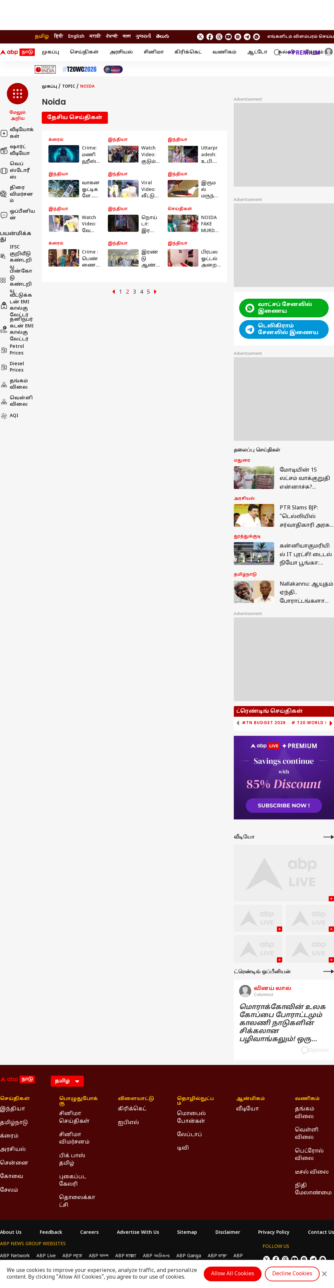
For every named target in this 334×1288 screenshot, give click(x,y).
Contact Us (321, 1232)
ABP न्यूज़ (72, 1256)
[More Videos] (328, 836)
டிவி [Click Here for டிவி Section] (183, 1148)
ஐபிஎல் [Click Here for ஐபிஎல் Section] (128, 1122)
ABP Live (46, 1256)
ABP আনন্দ (99, 1256)
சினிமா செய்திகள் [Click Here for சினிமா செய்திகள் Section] (74, 1117)
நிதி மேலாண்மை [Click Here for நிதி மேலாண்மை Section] (313, 1189)
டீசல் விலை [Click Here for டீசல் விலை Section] (312, 1172)
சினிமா (154, 52)
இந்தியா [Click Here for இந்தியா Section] (12, 1109)
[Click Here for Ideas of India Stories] (45, 69)
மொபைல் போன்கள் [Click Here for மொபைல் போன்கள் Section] (191, 1117)
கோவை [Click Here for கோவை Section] (11, 1176)
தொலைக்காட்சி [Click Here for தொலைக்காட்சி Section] (77, 1201)
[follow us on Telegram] (247, 37)
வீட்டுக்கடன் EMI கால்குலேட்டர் (16, 305)
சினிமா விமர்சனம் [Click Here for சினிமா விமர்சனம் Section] (74, 1138)
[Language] (67, 1081)
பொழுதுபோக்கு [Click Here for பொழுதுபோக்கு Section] (78, 1101)
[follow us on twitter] (200, 37)
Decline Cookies (292, 1274)
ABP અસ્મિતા (156, 1256)
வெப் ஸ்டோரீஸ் (15, 170)
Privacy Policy (274, 1232)
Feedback (51, 1232)
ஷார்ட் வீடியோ (15, 150)
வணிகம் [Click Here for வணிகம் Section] (307, 1099)
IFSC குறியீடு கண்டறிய (16, 257)
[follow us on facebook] (210, 37)
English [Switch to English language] (76, 36)
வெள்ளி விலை (16, 401)
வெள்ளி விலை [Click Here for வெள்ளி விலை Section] (307, 1134)
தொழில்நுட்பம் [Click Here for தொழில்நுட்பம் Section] (195, 1101)
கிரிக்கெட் (188, 52)
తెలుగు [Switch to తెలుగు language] (162, 36)
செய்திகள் (84, 52)
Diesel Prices (12, 367)
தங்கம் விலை (14, 384)
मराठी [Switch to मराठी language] (95, 36)
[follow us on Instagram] (238, 37)
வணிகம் (224, 52)
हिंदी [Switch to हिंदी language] (58, 36)
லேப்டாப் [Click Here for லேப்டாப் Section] (189, 1134)
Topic (68, 86)
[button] (17, 102)
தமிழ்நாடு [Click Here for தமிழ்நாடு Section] (14, 1122)
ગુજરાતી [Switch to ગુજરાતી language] (143, 36)
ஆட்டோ (257, 52)
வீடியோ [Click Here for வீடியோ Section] (247, 1109)
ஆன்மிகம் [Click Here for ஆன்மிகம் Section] (250, 1099)
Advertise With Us (138, 1232)
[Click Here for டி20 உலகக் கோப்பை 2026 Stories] (79, 69)
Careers (89, 1232)
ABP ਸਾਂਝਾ (217, 1256)
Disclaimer (227, 1232)
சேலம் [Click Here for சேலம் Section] (9, 1190)
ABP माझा (125, 1256)
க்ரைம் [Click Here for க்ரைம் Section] (9, 1136)
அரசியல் (121, 52)
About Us (10, 1232)
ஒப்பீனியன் (17, 215)
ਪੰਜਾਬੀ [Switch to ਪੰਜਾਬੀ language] (112, 36)
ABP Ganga (188, 1256)
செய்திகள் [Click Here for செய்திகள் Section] (15, 1099)
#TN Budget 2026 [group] (264, 722)
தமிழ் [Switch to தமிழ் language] (42, 36)
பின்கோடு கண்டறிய (16, 281)
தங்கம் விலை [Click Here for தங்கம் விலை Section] (304, 1113)
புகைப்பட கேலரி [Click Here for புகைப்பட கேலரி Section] (72, 1181)
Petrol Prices (12, 350)
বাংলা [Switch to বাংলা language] (127, 36)
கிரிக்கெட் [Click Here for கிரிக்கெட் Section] (132, 1109)
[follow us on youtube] (228, 37)
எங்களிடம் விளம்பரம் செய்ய (300, 36)
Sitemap (187, 1232)
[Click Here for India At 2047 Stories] (113, 69)
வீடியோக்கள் (17, 133)
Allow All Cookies (232, 1274)
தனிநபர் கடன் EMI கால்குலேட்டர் (17, 329)
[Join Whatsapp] (257, 37)
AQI (9, 416)
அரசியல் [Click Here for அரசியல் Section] (13, 1149)
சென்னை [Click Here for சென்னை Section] (14, 1163)
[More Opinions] (328, 971)
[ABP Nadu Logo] (17, 52)
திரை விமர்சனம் (16, 194)
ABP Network (15, 1256)
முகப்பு (50, 52)
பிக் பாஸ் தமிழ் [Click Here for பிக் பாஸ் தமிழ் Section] (72, 1160)
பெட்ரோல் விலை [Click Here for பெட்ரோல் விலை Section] (309, 1155)
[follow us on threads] (219, 37)
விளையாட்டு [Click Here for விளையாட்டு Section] (136, 1099)
